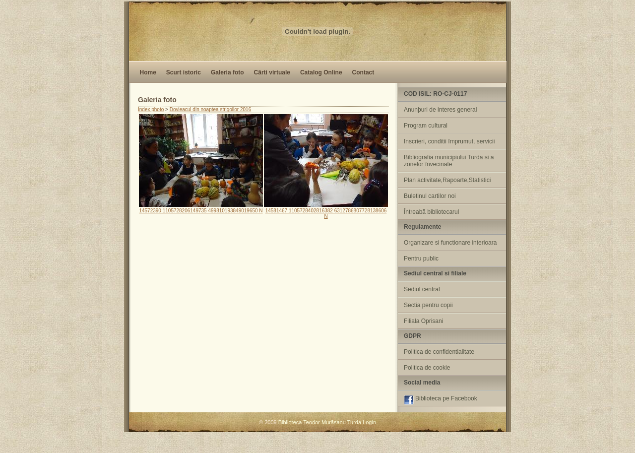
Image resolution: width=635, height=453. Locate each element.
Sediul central (422, 289)
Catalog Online (321, 72)
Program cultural (425, 125)
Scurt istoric (183, 72)
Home (148, 72)
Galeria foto (227, 72)
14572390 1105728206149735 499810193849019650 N (201, 207)
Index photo (151, 109)
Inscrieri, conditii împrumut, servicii (449, 141)
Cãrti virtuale (272, 72)
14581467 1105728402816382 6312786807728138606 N (326, 210)
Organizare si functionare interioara (450, 242)
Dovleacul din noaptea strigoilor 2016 (211, 109)
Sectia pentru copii (428, 305)
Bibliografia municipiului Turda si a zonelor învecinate (449, 161)
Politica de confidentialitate (439, 351)
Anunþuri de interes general (440, 109)
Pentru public (421, 258)
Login (369, 422)
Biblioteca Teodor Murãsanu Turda (319, 422)
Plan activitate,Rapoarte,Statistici (447, 180)
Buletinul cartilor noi (430, 196)
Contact (363, 72)
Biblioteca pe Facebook (440, 400)
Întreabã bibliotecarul (431, 211)
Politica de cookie (427, 367)
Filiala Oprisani (423, 321)
